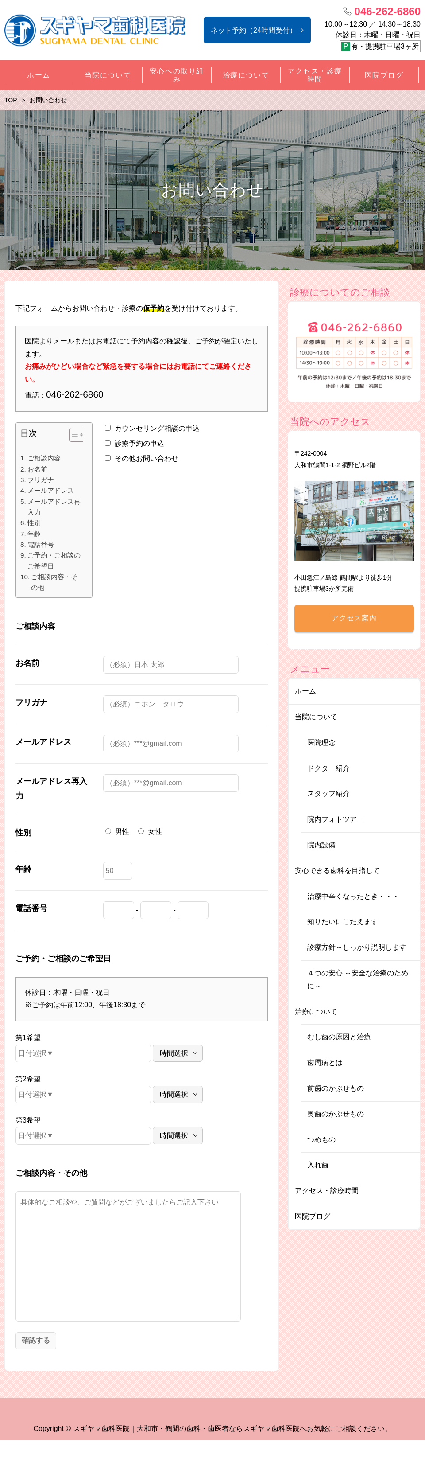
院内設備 (321, 845)
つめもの (321, 1139)
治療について (316, 1011)
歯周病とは (325, 1062)
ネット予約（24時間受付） (254, 30)
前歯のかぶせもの (335, 1088)
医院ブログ (312, 1216)
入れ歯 (317, 1165)
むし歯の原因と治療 (339, 1037)
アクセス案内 (354, 618)
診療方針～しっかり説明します (356, 947)
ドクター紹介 (328, 768)
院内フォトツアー (335, 819)
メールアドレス (50, 490)
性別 (34, 522)
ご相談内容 (44, 458)
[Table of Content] (77, 435)
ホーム (305, 691)
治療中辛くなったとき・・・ (353, 896)
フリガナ (40, 479)
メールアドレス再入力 (54, 507)
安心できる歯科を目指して (337, 870)
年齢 (34, 534)
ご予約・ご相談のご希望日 (54, 560)
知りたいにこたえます (342, 921)
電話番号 (40, 544)
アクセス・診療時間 (327, 1190)
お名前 (37, 469)
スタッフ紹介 (328, 793)
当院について (316, 717)
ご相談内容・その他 (54, 582)
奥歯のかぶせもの (335, 1114)
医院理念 (321, 742)
